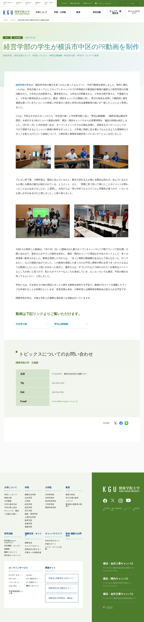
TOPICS (13, 20)
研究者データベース (12, 555)
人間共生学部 (30, 517)
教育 (79, 12)
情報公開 (8, 497)
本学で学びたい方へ (8, 3)
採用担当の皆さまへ (33, 549)
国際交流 (28, 542)
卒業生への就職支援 (33, 552)
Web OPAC (13, 586)
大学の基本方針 (10, 504)
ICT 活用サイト (32, 582)
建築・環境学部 (31, 514)
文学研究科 (49, 494)
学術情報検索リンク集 (16, 592)
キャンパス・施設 (11, 510)
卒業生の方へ (19, 3)
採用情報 (136, 509)
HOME (5, 20)
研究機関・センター (12, 545)
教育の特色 (70, 494)
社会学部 (28, 497)
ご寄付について (87, 3)
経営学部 (20, 84)
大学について (42, 12)
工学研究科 (49, 504)
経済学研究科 (50, 501)
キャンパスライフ (134, 12)
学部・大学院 (61, 12)
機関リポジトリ (10, 552)
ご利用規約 (106, 509)
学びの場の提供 (72, 497)
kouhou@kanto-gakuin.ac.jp (63, 401)
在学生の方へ (28, 3)
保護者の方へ (38, 3)
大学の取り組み (10, 507)
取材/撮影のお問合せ (73, 534)
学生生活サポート (52, 540)
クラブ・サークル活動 (53, 548)
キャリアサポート (32, 546)
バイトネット (14, 582)
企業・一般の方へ (49, 3)
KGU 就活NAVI (32, 578)
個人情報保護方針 (116, 509)
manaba (29, 575)
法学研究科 (49, 497)
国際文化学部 (30, 494)
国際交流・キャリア (33, 534)
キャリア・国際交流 (116, 12)
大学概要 (8, 501)
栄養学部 (28, 523)
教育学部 (28, 520)
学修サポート (50, 544)
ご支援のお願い (10, 514)
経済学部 (28, 504)
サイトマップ (127, 509)
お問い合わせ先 (75, 3)
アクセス (64, 3)
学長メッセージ (10, 494)
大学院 (48, 487)
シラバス (69, 501)
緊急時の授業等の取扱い (74, 505)
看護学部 (28, 526)
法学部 (27, 501)
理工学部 (28, 510)
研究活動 (97, 12)
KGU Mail (12, 578)
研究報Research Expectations (10, 541)
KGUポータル (14, 575)
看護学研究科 (50, 507)
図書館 (7, 549)
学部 (27, 487)
